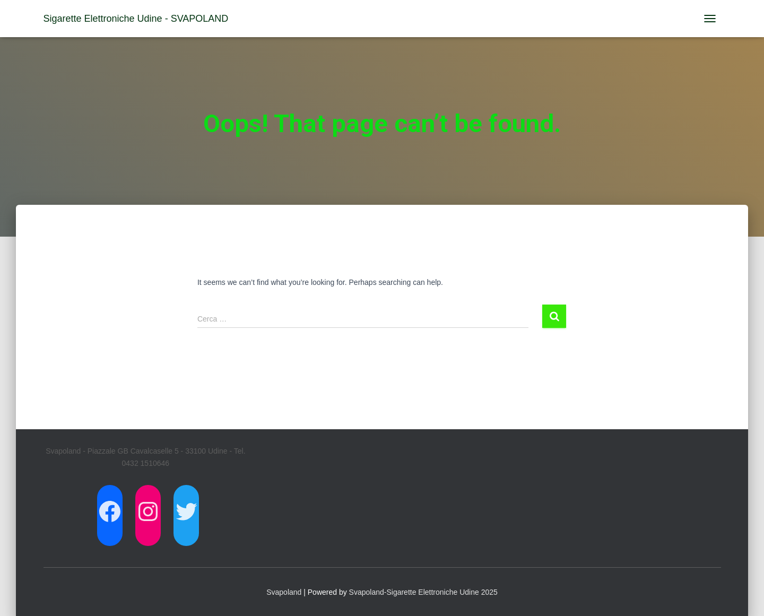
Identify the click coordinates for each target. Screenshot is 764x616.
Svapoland (283, 592)
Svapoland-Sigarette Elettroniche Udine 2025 (423, 592)
